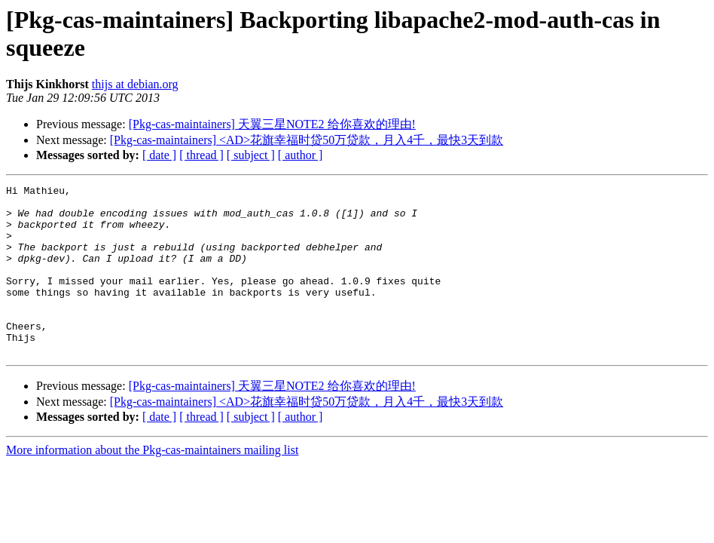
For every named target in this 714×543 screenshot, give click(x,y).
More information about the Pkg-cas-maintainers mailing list (152, 483)
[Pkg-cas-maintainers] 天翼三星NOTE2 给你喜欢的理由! (272, 124)
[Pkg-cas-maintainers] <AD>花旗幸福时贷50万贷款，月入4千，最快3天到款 (306, 139)
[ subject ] (251, 155)
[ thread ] (201, 155)
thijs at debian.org (135, 84)
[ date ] (159, 155)
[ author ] (300, 155)
